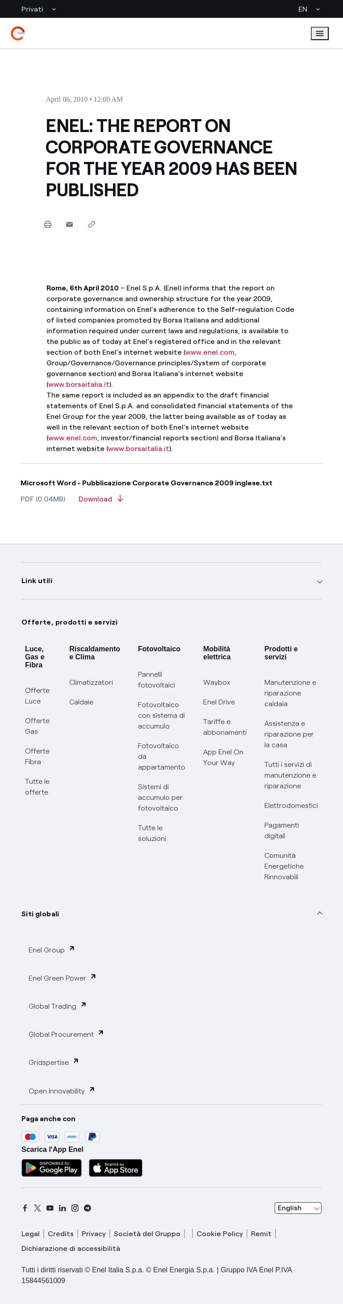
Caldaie (81, 702)
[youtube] (50, 1208)
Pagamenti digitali (281, 830)
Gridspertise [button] (54, 1062)
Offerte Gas (37, 726)
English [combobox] (289, 1208)
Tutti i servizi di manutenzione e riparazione (290, 775)
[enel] (18, 33)
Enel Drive (219, 702)
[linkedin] (62, 1208)
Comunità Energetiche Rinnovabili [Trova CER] (284, 866)
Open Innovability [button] (62, 1090)
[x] (37, 1208)
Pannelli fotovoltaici (156, 679)
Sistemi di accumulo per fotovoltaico (160, 797)
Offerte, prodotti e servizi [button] (69, 622)
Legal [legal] (30, 1233)
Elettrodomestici (291, 805)
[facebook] (25, 1208)
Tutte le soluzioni (152, 833)
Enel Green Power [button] (63, 977)
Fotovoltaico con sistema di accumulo (161, 715)
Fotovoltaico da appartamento (161, 756)
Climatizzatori (91, 682)
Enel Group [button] (52, 949)
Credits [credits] (61, 1233)
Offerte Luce (37, 695)
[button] (69, 224)
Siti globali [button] (40, 914)
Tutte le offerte (37, 786)
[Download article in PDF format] (101, 501)
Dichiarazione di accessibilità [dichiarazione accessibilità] (70, 1248)
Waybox (216, 682)
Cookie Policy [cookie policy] (220, 1233)
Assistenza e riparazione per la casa (289, 734)
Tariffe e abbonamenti (225, 727)
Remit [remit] (261, 1233)
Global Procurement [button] (67, 1034)
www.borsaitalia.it (78, 384)
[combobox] (298, 1208)
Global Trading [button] (58, 1005)
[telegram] (87, 1208)
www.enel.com (209, 352)
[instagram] (75, 1208)
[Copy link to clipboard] (91, 224)
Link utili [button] (36, 580)
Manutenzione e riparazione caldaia (290, 693)
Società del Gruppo (147, 1233)
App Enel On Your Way (223, 757)
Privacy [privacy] (94, 1233)
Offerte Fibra (37, 756)
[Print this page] (48, 224)
